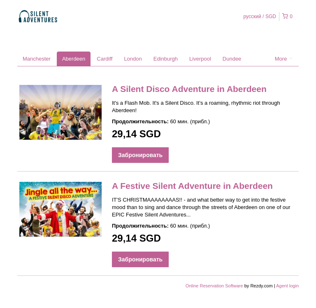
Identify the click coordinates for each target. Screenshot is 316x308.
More (284, 59)
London (133, 59)
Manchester (37, 59)
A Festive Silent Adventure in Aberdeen (192, 185)
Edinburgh (165, 59)
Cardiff (104, 59)
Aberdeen (73, 59)
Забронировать (140, 155)
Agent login (287, 285)
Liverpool (200, 59)
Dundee (232, 59)
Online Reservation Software (214, 285)
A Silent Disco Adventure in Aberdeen (189, 89)
